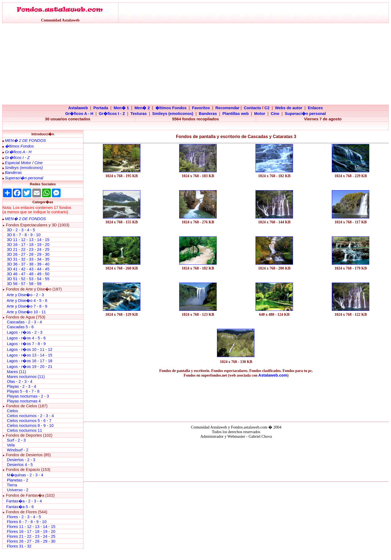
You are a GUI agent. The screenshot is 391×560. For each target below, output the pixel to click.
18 (31, 244)
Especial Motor (18, 163)
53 (31, 279)
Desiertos (15, 460)
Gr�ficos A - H (79, 113)
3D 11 (12, 239)
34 (39, 259)
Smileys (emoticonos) (172, 113)
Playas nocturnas (22, 396)
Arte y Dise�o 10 (22, 312)
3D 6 (11, 235)
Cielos (12, 411)
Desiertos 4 (17, 464)
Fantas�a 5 (17, 507)
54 (39, 279)
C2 (267, 108)
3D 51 (12, 279)
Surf (10, 440)
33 (31, 259)
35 (47, 259)
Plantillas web (235, 113)
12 (23, 239)
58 (31, 283)
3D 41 (12, 269)
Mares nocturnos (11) (26, 376)
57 (23, 283)
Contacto (252, 108)
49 (39, 274)
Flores (12, 517)
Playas (13, 386)
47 (23, 274)
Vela (11, 445)
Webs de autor (288, 108)
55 (47, 279)
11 (44, 312)
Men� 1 (121, 108)
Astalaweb (78, 108)
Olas (11, 381)
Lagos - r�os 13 (21, 355)
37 (23, 264)
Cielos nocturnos (21, 416)
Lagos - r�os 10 (21, 349)
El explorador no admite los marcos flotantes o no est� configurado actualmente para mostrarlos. (236, 459)
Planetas (14, 480)
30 (47, 254)
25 (47, 249)
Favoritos (201, 108)
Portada (100, 108)
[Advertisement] (195, 64)
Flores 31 (15, 546)
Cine (275, 113)
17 (23, 244)
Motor (259, 113)
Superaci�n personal (305, 113)
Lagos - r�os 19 (21, 366)
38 (31, 264)
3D (9, 230)
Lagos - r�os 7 (20, 344)
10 (38, 235)
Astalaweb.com (272, 375)
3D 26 (12, 254)
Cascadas (15, 322)
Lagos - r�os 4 (21, 338)
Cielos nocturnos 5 (23, 420)
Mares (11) (16, 372)
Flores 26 (15, 541)
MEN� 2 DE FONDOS (25, 140)
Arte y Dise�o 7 (21, 306)
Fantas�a (15, 501)
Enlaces (315, 108)
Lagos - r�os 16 (21, 361)
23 (31, 249)
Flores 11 (15, 526)
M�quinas (16, 475)
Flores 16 (15, 531)
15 (47, 239)
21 (50, 366)
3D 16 (12, 244)
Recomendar (227, 108)
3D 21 (12, 249)
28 (31, 254)
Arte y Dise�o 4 (22, 300)
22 (23, 249)
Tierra (12, 485)
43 (31, 269)
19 (39, 244)
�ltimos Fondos (171, 108)
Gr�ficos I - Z (112, 113)
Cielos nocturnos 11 (24, 430)
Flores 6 (14, 522)
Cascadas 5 (17, 327)
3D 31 (12, 259)
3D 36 (12, 264)
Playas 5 (14, 391)
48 (31, 274)
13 (31, 239)
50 (47, 274)
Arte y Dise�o (19, 295)
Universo (15, 490)
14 (39, 239)
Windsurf (15, 450)
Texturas (138, 113)
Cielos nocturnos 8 (24, 425)
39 (39, 264)
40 (47, 264)
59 (39, 283)
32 (23, 259)
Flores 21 (15, 536)
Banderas (208, 113)
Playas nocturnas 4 (24, 401)
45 (47, 269)
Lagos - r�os (19, 332)
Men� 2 (142, 108)
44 (39, 269)
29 (39, 254)
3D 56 (12, 283)
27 (23, 254)
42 (23, 269)
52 (23, 279)
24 (39, 249)
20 (47, 244)
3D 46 (12, 274)
